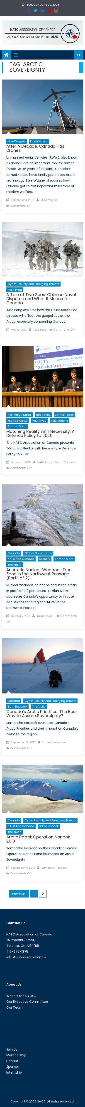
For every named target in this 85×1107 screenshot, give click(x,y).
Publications (59, 421)
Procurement (39, 141)
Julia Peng (15, 290)
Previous (18, 894)
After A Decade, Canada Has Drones (35, 148)
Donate (12, 1061)
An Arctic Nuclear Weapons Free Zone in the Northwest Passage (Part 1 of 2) (38, 574)
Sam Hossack (17, 706)
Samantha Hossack (55, 742)
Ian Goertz (43, 415)
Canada (14, 553)
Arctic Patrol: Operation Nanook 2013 (38, 839)
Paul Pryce (39, 421)
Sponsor (12, 1066)
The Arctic (14, 565)
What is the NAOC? (21, 996)
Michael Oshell (18, 421)
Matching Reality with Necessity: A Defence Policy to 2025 (40, 433)
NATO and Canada (21, 559)
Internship (14, 1072)
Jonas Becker (64, 415)
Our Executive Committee (27, 1001)
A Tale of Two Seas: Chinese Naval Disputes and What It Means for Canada (41, 299)
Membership (16, 1055)
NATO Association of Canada (56, 462)
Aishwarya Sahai (20, 415)
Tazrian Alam (64, 559)
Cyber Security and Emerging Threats (33, 284)
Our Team (14, 1007)
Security (44, 559)
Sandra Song (17, 426)
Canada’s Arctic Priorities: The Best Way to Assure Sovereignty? (41, 713)
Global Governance (38, 553)
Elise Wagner (16, 141)
